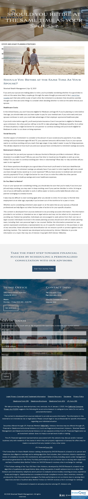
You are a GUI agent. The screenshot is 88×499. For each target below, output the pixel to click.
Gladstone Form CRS (21, 401)
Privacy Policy (78, 396)
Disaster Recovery (55, 396)
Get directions (10, 308)
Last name (13, 338)
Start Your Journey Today (44, 269)
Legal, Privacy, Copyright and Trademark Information (26, 396)
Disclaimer (67, 396)
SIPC (47, 426)
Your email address (17, 346)
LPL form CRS (72, 401)
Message (5, 355)
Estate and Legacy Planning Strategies (18, 44)
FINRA (43, 426)
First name (13, 330)
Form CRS (49, 447)
